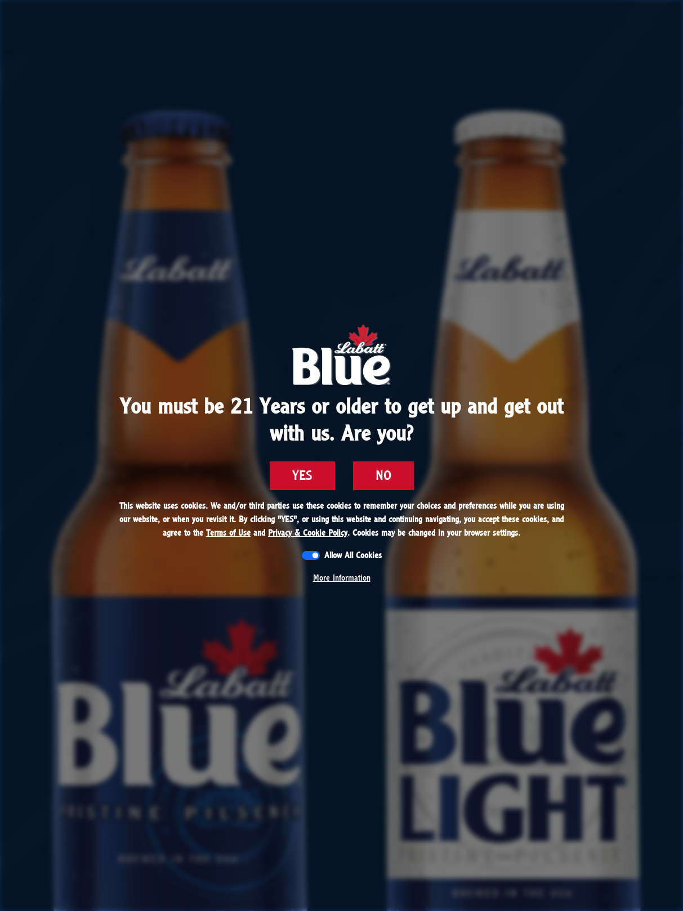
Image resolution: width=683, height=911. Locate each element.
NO (383, 476)
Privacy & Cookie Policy (307, 532)
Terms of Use (228, 532)
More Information (341, 577)
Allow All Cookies (353, 555)
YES (302, 476)
